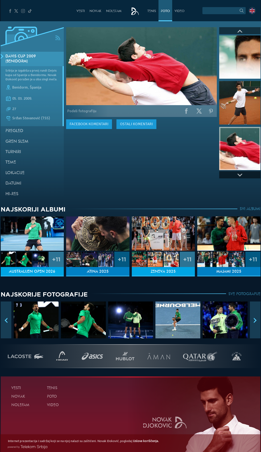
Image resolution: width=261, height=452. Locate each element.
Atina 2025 (98, 272)
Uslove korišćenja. (146, 441)
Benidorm (20, 87)
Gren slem (16, 141)
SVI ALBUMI (250, 209)
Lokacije (15, 173)
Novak (95, 11)
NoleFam (113, 11)
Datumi (13, 183)
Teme (10, 162)
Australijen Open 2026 (32, 272)
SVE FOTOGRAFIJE (244, 294)
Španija (35, 87)
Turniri (13, 152)
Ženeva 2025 (163, 272)
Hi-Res (11, 194)
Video (179, 11)
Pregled (14, 131)
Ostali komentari (136, 124)
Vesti (81, 11)
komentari (89, 124)
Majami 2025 (228, 272)
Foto (165, 11)
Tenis (151, 11)
